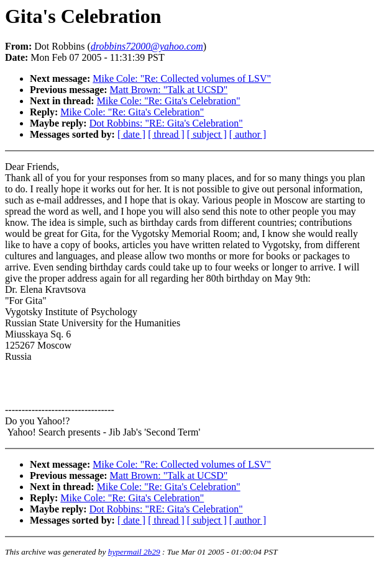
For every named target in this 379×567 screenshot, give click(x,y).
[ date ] (131, 134)
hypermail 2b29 (134, 551)
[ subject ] (207, 134)
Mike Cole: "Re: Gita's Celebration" (168, 101)
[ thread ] (166, 134)
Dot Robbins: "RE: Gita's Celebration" (166, 123)
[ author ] (248, 134)
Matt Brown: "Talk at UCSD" (169, 89)
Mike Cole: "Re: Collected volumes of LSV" (182, 78)
